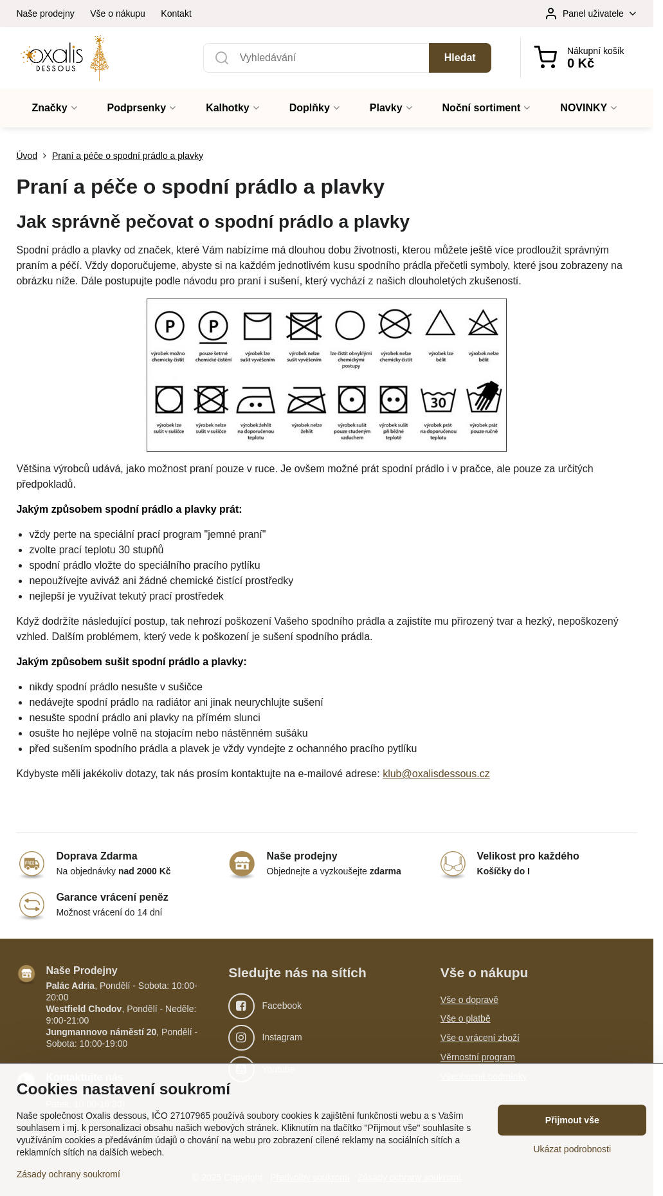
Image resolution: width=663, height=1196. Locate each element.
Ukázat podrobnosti (572, 1149)
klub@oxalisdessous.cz (436, 773)
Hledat (460, 57)
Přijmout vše (572, 1120)
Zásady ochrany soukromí (68, 1174)
